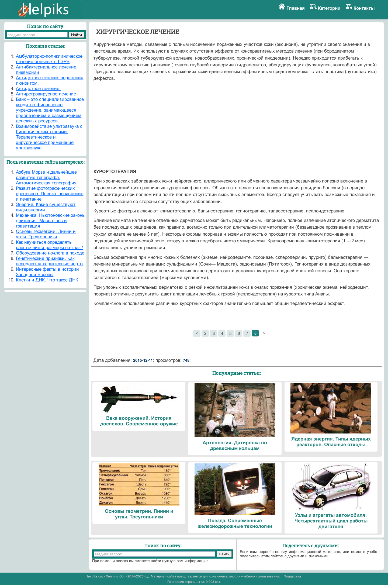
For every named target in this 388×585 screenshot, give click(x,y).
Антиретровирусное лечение (46, 94)
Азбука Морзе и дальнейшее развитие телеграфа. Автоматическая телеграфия (46, 177)
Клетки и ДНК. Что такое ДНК (47, 280)
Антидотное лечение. (38, 88)
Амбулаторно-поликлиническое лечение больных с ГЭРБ (49, 59)
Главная (295, 8)
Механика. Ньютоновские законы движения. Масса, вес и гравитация (50, 221)
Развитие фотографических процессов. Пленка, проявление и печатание (49, 194)
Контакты (364, 8)
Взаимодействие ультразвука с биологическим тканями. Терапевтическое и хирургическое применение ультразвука (49, 137)
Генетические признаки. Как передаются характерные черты (49, 261)
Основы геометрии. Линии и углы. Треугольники (46, 234)
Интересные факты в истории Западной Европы (47, 272)
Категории (329, 8)
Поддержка (292, 576)
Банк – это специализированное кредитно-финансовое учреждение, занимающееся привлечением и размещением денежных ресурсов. (50, 110)
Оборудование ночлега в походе (50, 253)
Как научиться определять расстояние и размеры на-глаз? (49, 245)
